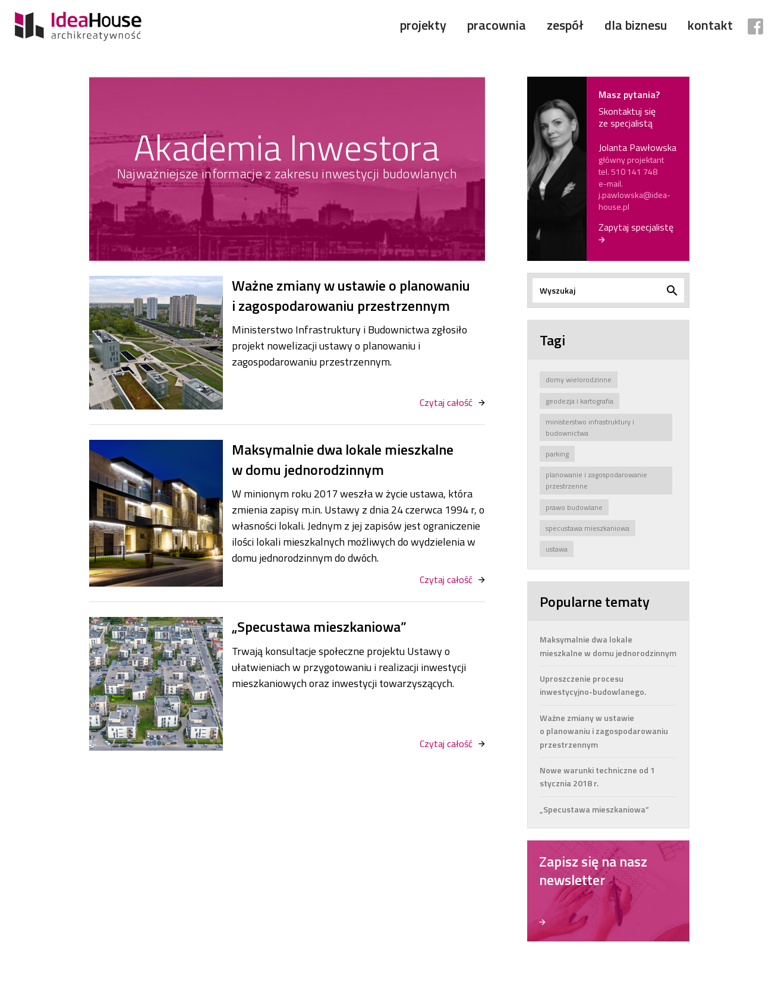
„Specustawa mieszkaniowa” (319, 627)
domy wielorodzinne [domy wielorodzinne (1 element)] (579, 379)
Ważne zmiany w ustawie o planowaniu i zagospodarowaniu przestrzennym (351, 296)
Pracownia (496, 25)
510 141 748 (634, 171)
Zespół (565, 25)
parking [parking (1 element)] (557, 453)
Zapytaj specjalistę (636, 227)
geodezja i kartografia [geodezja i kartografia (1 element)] (579, 401)
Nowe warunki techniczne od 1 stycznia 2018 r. (597, 776)
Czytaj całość (446, 402)
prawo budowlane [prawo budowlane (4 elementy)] (574, 507)
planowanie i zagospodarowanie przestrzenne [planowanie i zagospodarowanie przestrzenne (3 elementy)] (596, 480)
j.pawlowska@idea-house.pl (634, 200)
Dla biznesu (635, 25)
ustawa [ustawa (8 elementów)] (557, 549)
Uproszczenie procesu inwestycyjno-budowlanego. (593, 685)
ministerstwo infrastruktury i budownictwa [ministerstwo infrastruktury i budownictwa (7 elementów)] (590, 427)
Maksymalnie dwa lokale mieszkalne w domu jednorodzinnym (342, 460)
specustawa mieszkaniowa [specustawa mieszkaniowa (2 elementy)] (587, 528)
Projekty (423, 25)
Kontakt (710, 25)
